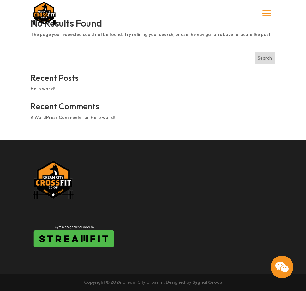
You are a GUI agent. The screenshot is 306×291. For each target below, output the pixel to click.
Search (265, 58)
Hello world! (43, 89)
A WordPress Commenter (57, 117)
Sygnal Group (207, 282)
